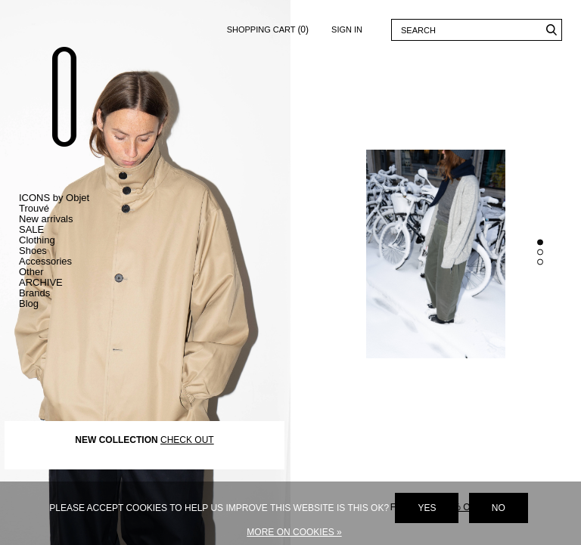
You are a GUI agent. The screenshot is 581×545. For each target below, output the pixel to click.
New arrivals (46, 219)
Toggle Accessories (68, 261)
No (498, 508)
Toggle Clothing (68, 240)
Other (31, 271)
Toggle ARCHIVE (68, 282)
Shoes (33, 250)
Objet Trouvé (64, 96)
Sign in (346, 29)
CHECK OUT (187, 439)
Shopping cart (268, 27)
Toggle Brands (68, 293)
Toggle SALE (68, 230)
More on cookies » (294, 532)
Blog (29, 303)
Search (551, 30)
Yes (427, 508)
